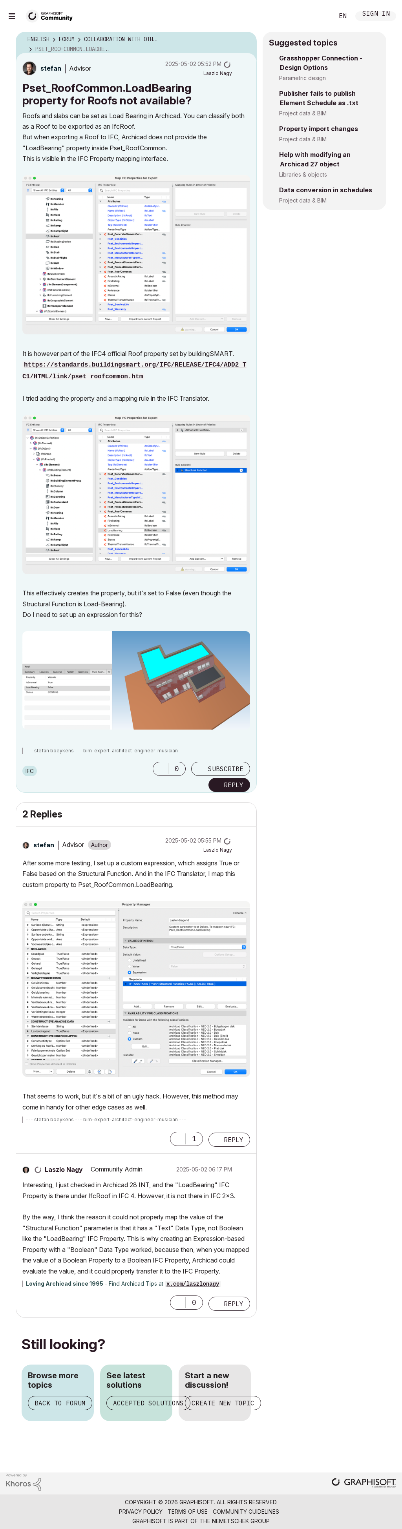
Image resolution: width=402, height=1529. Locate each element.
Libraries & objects (303, 174)
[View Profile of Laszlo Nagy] (217, 73)
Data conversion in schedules (325, 190)
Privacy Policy (141, 1511)
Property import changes (318, 129)
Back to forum (60, 1403)
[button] (136, 254)
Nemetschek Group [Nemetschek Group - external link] (241, 1521)
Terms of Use (188, 1511)
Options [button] (246, 39)
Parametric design (302, 78)
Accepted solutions (148, 1403)
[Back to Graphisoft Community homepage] (52, 15)
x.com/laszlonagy (192, 1284)
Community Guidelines (246, 1511)
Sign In (376, 14)
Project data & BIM (303, 113)
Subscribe (225, 769)
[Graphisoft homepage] (364, 1483)
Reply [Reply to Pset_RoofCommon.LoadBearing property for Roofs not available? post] (233, 785)
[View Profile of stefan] (50, 68)
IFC (30, 771)
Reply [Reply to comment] (233, 1140)
